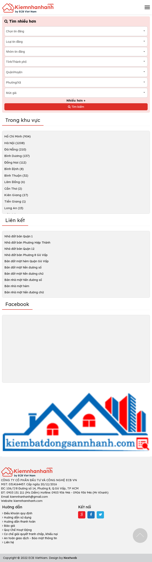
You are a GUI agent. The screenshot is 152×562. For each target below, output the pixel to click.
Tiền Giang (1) (15, 201)
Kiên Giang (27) (16, 195)
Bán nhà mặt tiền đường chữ (24, 292)
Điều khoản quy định (17, 513)
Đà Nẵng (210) (15, 149)
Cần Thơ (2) (13, 189)
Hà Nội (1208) (14, 143)
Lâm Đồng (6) (14, 182)
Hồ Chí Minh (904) (17, 136)
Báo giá (8, 526)
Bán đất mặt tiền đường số (23, 267)
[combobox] (76, 31)
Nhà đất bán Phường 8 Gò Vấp (26, 255)
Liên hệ (8, 542)
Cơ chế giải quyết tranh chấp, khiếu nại (30, 534)
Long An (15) (13, 208)
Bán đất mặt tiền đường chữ (23, 274)
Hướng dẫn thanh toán (18, 521)
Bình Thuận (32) (16, 175)
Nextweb (70, 558)
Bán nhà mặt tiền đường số (23, 280)
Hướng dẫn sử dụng (16, 517)
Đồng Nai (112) (15, 162)
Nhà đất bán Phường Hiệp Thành (27, 242)
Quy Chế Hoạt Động (17, 530)
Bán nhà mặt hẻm (16, 286)
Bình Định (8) (14, 169)
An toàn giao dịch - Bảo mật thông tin (29, 538)
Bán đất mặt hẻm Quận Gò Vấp (26, 261)
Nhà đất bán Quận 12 (19, 249)
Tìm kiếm (76, 107)
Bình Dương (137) (17, 156)
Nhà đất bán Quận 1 (18, 236)
